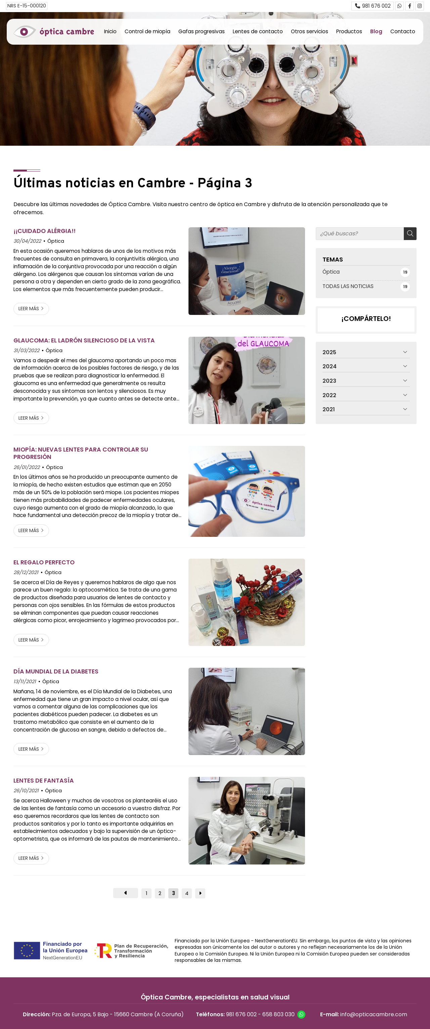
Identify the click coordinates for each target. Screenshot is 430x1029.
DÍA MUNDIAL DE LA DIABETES (55, 671)
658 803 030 (278, 1014)
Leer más (28, 308)
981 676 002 (241, 1014)
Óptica (55, 241)
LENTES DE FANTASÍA (43, 780)
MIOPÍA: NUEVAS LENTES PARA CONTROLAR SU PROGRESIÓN (80, 453)
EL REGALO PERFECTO (44, 562)
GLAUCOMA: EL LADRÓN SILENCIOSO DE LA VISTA (84, 340)
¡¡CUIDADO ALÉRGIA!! (44, 231)
